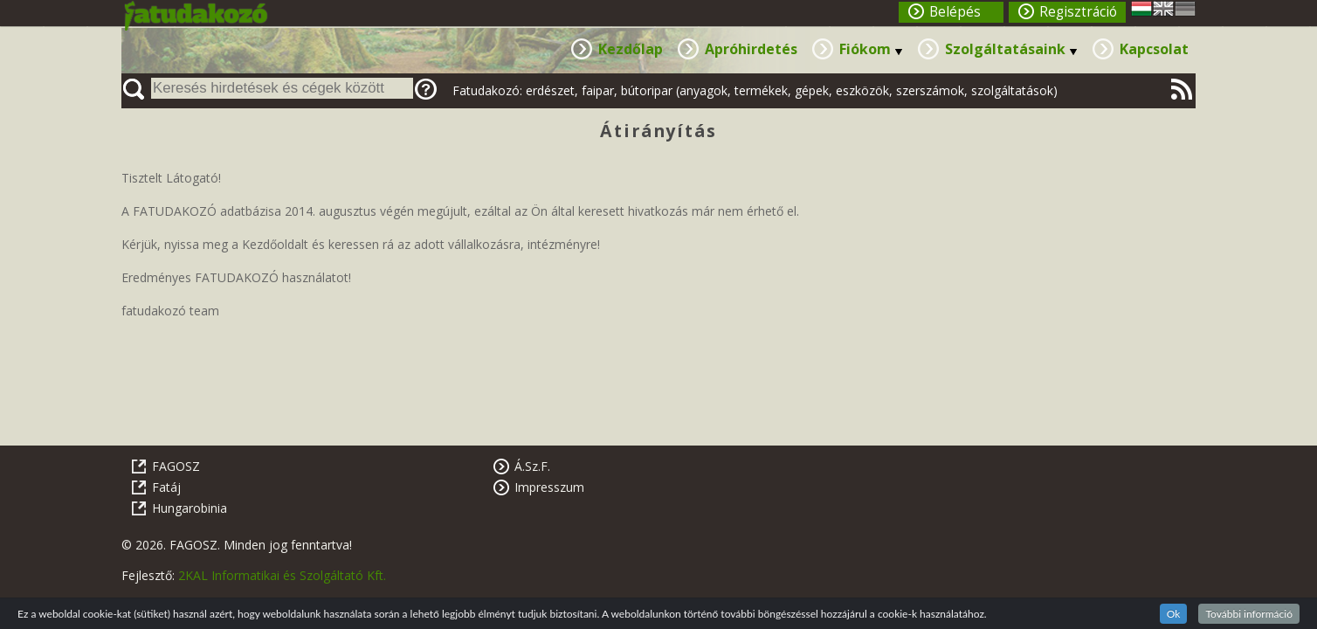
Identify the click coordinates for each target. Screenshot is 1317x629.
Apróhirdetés (751, 49)
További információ (1249, 613)
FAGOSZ (176, 466)
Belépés (955, 12)
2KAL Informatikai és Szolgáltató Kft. (282, 575)
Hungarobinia (189, 508)
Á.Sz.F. (532, 466)
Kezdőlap (630, 49)
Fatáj (166, 487)
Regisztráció (1078, 12)
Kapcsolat (1154, 49)
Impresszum (549, 487)
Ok (1174, 613)
